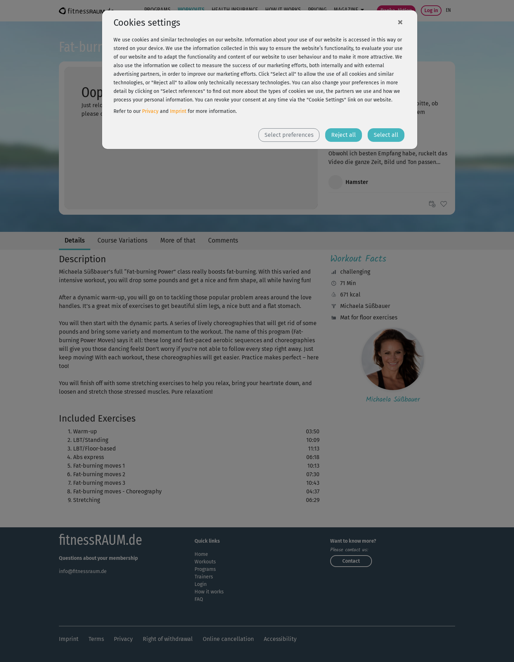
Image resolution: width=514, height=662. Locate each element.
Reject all (343, 134)
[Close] (400, 22)
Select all (386, 134)
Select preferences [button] (288, 134)
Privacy (150, 111)
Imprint (178, 111)
